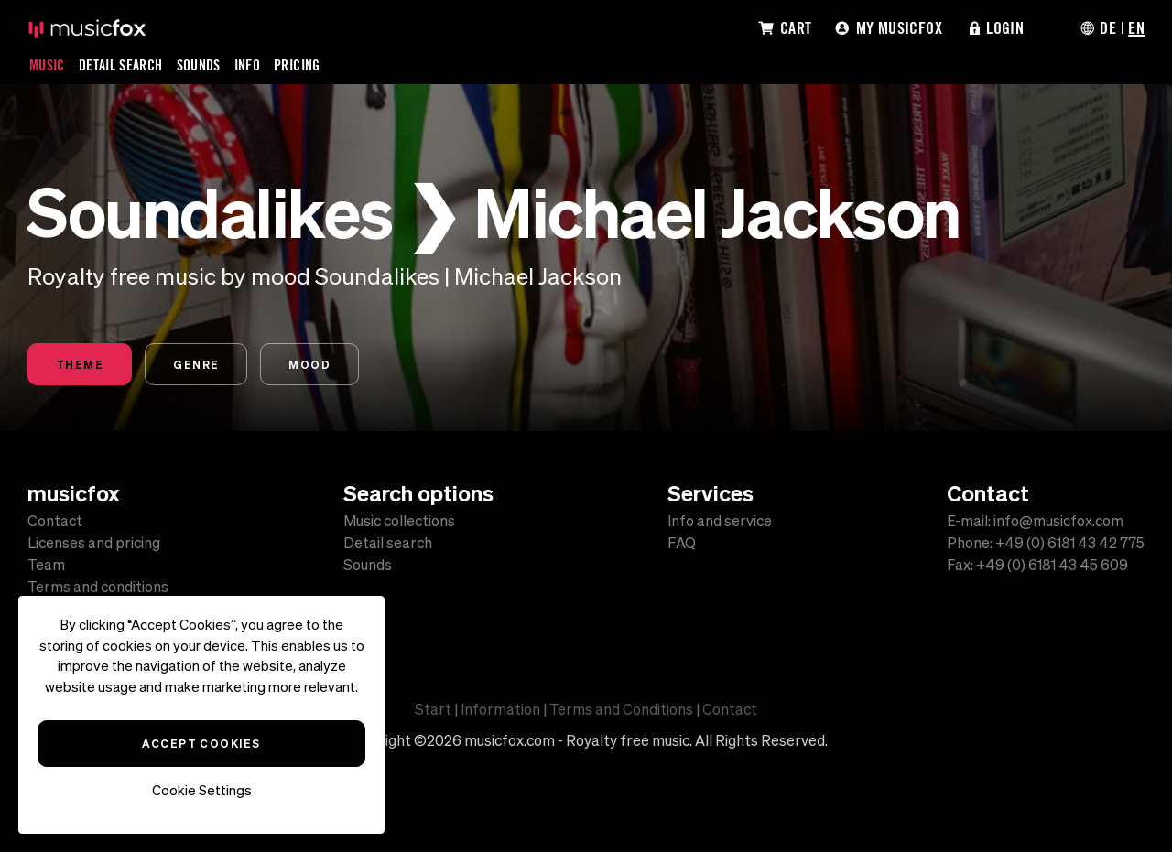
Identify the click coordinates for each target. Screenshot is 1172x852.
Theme (79, 364)
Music (47, 65)
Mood (309, 364)
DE (1108, 27)
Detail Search (121, 65)
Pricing (297, 65)
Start (433, 709)
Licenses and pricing (93, 542)
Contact (54, 520)
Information (500, 709)
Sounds (199, 65)
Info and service (719, 520)
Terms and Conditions (621, 709)
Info (247, 65)
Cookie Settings (202, 790)
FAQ (681, 542)
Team (46, 564)
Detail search (387, 542)
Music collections (399, 520)
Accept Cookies (201, 743)
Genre (196, 364)
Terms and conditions (97, 586)
